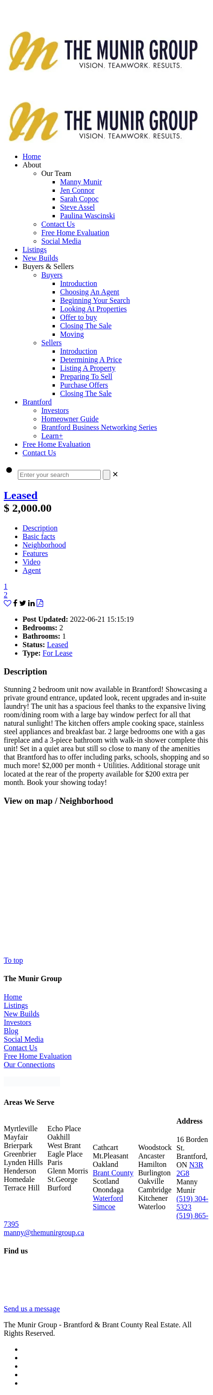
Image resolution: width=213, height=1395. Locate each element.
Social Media (24, 1039)
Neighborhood (44, 545)
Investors (17, 1022)
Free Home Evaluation (38, 1056)
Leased (21, 495)
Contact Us (21, 1048)
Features (35, 553)
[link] (115, 474)
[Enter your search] (59, 475)
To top (13, 960)
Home (13, 997)
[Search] (106, 475)
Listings (16, 1005)
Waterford (108, 1198)
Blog (11, 1031)
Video (31, 562)
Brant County (113, 1173)
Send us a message (32, 1309)
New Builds (21, 1014)
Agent (32, 570)
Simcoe (104, 1207)
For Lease (58, 653)
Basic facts (39, 536)
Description (40, 528)
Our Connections (29, 1065)
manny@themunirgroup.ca (44, 1232)
